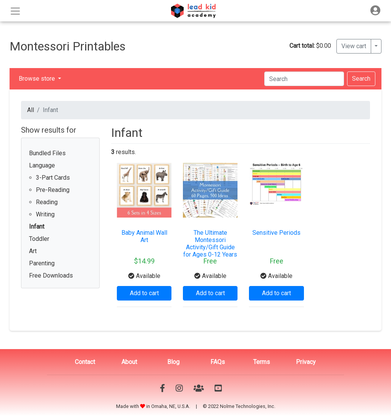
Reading (47, 202)
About (129, 362)
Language (42, 165)
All (30, 110)
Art (33, 251)
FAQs (217, 362)
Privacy (306, 362)
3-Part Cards (53, 177)
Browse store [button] (38, 78)
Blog (173, 362)
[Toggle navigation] (375, 10)
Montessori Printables (68, 46)
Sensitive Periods (276, 232)
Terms (261, 362)
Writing (45, 214)
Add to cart (144, 293)
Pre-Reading (52, 189)
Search (361, 78)
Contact (85, 362)
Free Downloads (51, 275)
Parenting (42, 263)
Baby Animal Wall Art (144, 236)
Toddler (39, 238)
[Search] (304, 79)
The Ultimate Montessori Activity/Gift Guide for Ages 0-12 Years (210, 243)
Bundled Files (47, 153)
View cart (353, 46)
